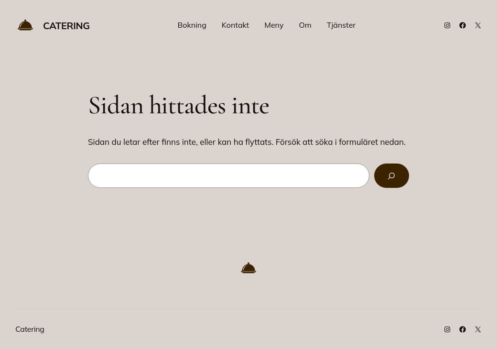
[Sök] (391, 176)
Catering (66, 26)
